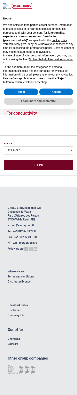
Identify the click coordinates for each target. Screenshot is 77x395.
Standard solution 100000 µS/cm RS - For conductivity (37, 109)
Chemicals (14, 338)
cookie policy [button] (59, 40)
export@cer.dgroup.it (21, 225)
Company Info (16, 315)
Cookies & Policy (18, 305)
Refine (39, 165)
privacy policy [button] (64, 74)
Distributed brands (19, 281)
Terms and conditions (21, 276)
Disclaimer (14, 310)
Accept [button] (56, 91)
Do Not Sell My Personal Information (51, 59)
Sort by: (9, 143)
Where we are (16, 271)
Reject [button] (21, 91)
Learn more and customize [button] (38, 101)
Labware (13, 343)
